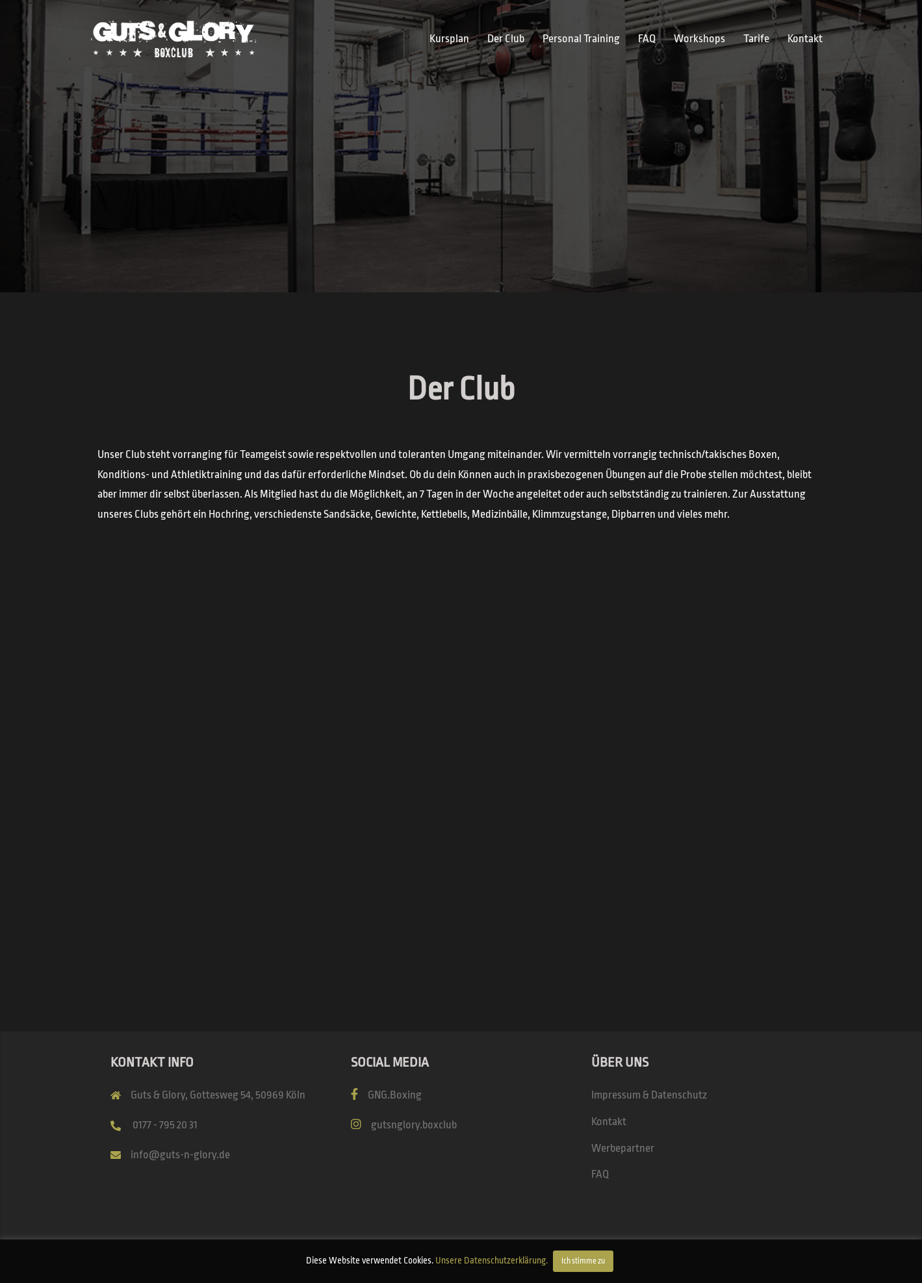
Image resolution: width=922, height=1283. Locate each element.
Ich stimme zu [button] (583, 1260)
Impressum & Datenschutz (649, 1095)
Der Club (505, 38)
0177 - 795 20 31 (165, 1125)
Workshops (699, 38)
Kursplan (449, 38)
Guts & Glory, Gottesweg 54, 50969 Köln (218, 1095)
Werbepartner (622, 1148)
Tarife (756, 38)
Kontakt (805, 38)
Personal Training (581, 38)
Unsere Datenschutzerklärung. (491, 1260)
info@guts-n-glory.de (180, 1155)
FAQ (647, 38)
